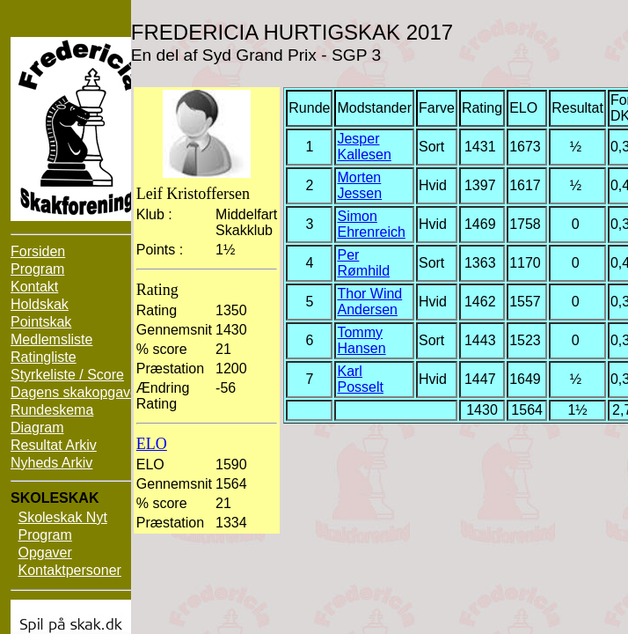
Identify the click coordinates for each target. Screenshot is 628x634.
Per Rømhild (363, 262)
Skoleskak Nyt (62, 517)
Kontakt (34, 286)
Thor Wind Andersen (369, 301)
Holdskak (40, 304)
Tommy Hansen (361, 340)
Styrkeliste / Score (67, 374)
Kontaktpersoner (69, 570)
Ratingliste (44, 357)
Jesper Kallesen (364, 146)
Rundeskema (52, 409)
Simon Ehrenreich (371, 224)
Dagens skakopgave (74, 392)
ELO (151, 444)
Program (37, 269)
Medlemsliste (51, 339)
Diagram (37, 427)
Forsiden (38, 251)
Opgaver (44, 552)
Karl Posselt (360, 379)
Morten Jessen (359, 185)
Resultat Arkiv (54, 445)
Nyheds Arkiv (51, 462)
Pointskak (41, 321)
